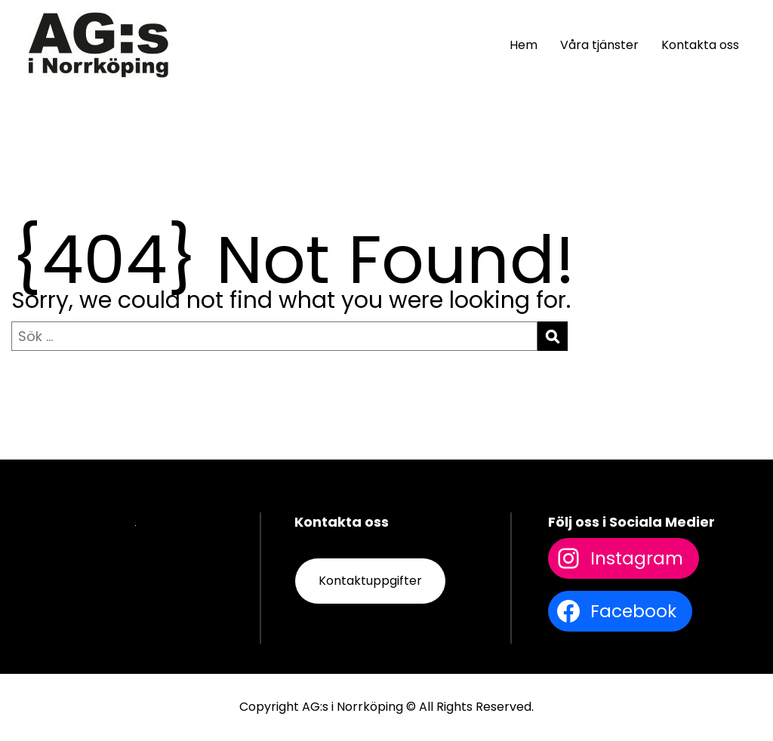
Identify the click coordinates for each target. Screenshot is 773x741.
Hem (523, 45)
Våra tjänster (599, 45)
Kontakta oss (700, 45)
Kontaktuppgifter (370, 580)
